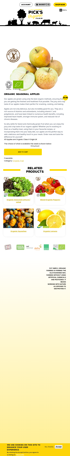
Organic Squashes (18, 231)
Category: (8, 161)
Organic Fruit (18, 161)
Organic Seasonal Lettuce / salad (18, 201)
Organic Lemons (50, 231)
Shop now (60, 4)
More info (20, 454)
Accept (58, 447)
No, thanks (49, 447)
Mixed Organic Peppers (50, 200)
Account (26, 4)
